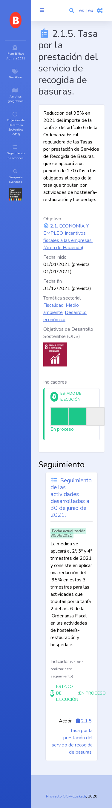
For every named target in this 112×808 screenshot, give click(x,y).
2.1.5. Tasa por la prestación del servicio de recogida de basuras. (72, 736)
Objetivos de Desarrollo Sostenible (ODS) (68, 333)
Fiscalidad (53, 305)
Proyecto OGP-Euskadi (66, 796)
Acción (66, 721)
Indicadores (55, 382)
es (81, 10)
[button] (72, 10)
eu (90, 10)
